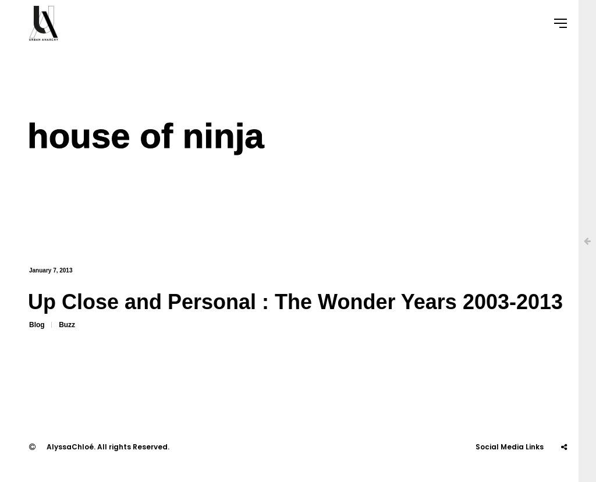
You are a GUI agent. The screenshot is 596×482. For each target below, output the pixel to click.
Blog (37, 325)
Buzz (67, 325)
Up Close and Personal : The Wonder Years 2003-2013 (295, 302)
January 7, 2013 (51, 270)
